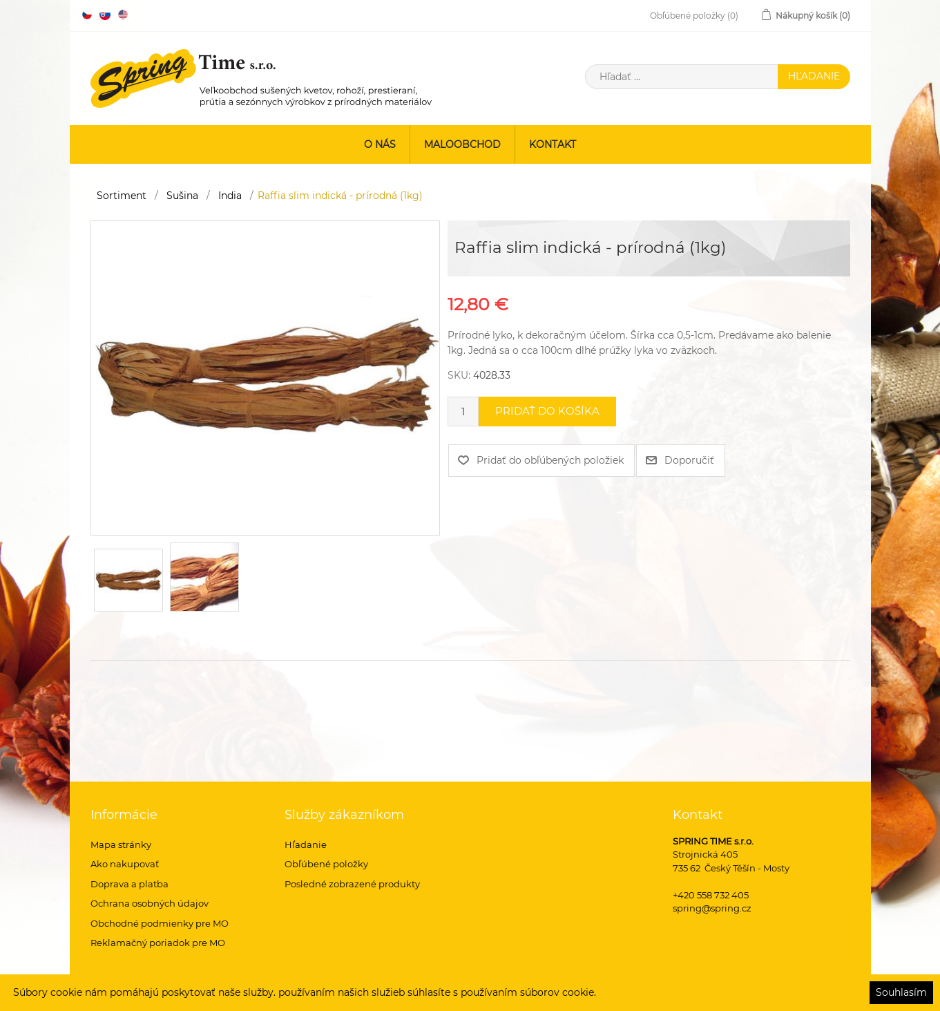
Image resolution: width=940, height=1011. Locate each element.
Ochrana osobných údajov (149, 903)
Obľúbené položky (326, 863)
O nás (380, 144)
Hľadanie (306, 844)
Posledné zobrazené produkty (352, 883)
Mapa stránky (120, 844)
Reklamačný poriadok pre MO (157, 942)
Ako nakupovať (124, 863)
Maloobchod (462, 144)
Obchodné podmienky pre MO (159, 923)
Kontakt (552, 144)
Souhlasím (901, 992)
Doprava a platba (129, 883)
